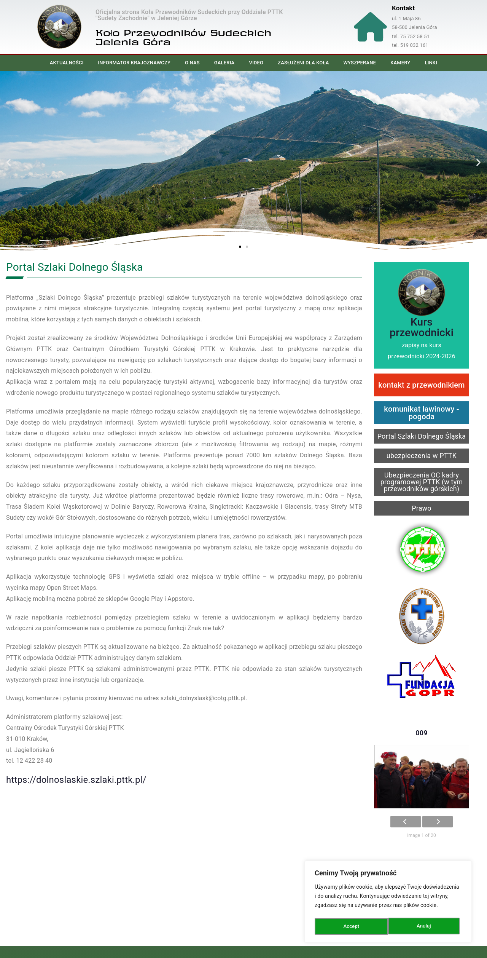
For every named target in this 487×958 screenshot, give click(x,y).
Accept (425, 926)
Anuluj (350, 926)
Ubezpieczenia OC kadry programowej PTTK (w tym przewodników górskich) (421, 482)
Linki (431, 62)
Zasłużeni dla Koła (303, 62)
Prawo (421, 508)
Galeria (224, 62)
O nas (192, 62)
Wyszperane (360, 62)
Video (256, 62)
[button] (8, 162)
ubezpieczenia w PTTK (422, 456)
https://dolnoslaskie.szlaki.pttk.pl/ (76, 779)
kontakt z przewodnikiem (421, 385)
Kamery (400, 62)
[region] (388, 903)
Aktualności (67, 62)
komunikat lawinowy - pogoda (421, 412)
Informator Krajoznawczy (134, 62)
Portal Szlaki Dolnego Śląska (421, 436)
